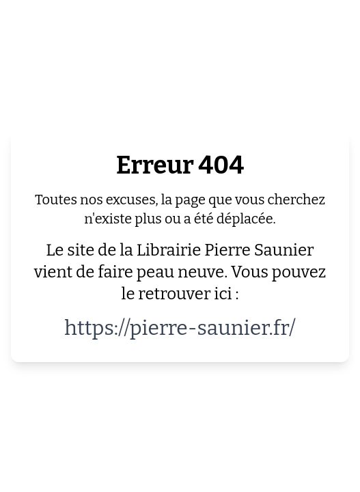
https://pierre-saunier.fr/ (180, 328)
